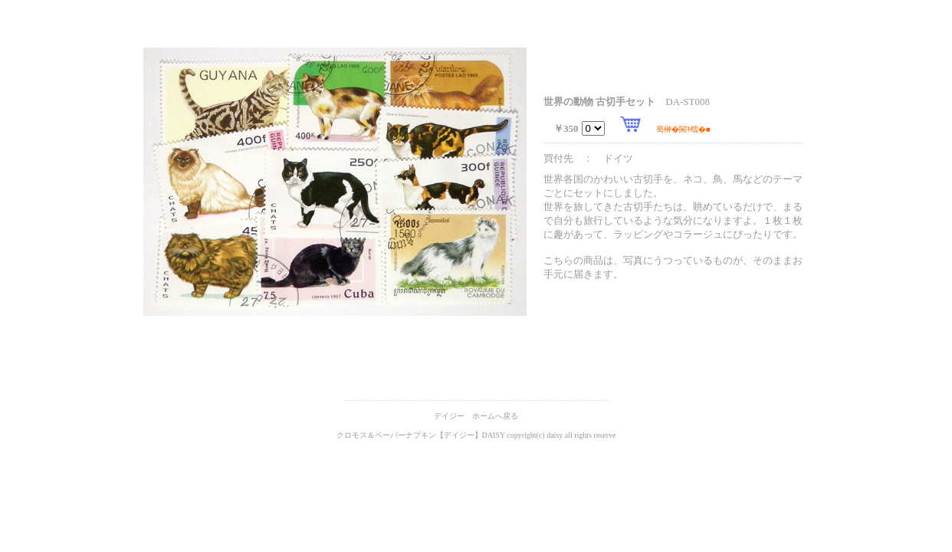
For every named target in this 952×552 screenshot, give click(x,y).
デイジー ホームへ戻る (476, 416)
